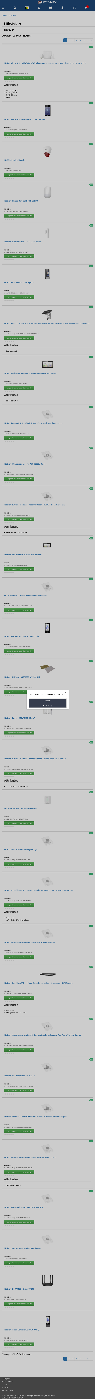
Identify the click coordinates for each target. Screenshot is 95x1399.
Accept (47, 329)
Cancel (47, 333)
